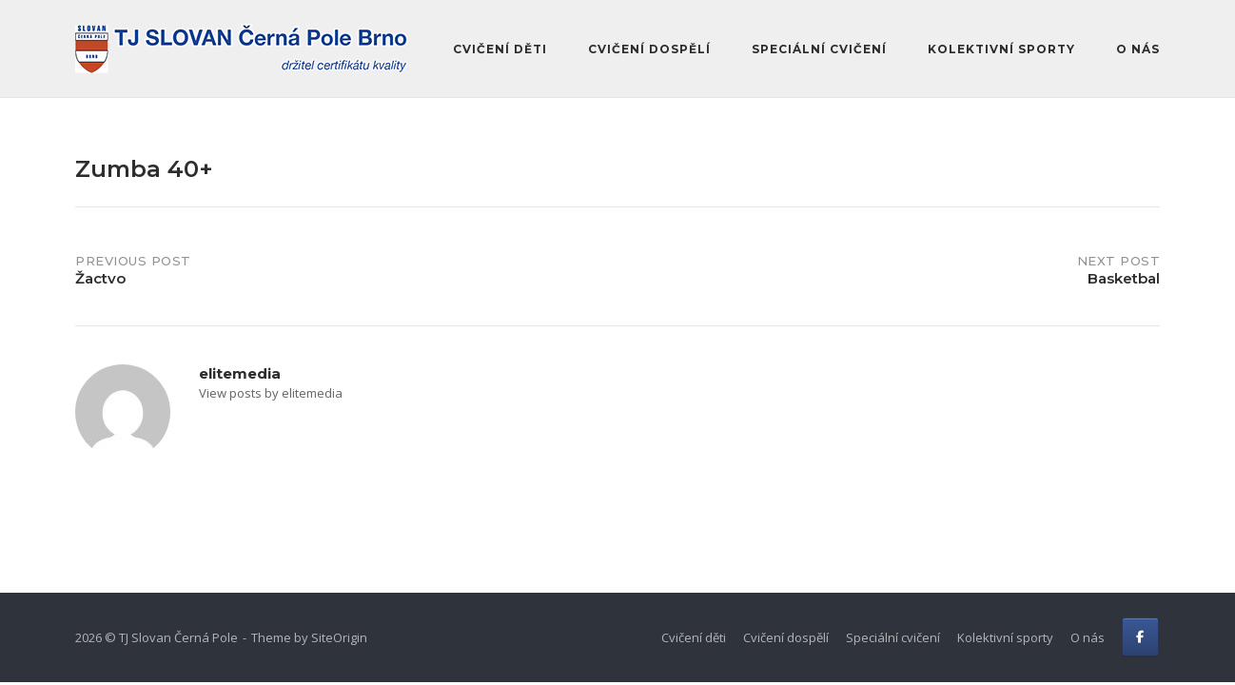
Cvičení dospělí (649, 49)
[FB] (1140, 636)
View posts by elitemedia (271, 392)
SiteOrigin (339, 637)
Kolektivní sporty (1001, 49)
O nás (1138, 49)
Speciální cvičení (819, 49)
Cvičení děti (500, 49)
